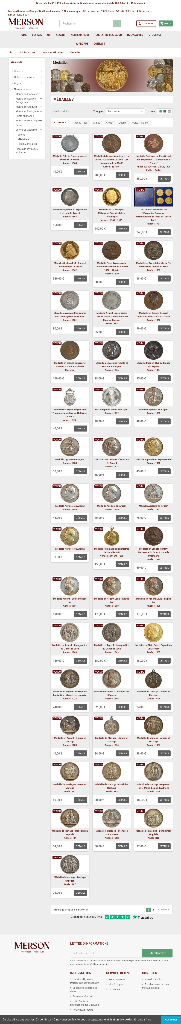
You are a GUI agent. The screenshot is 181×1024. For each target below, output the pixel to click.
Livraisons (114, 977)
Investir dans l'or (153, 967)
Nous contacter (117, 967)
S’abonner (157, 941)
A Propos (82, 43)
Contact (99, 43)
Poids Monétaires (27, 143)
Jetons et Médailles (26, 129)
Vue (153, 111)
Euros (19, 125)
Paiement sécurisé (82, 984)
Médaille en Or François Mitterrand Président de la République (111, 213)
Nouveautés (135, 35)
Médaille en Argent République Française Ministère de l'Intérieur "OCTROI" (69, 413)
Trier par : (98, 111)
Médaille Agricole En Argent (153, 409)
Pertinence (113, 111)
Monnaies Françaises (27, 94)
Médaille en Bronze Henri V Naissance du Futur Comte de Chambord (153, 552)
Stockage (154, 35)
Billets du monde (25, 116)
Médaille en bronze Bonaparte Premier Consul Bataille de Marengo (70, 366)
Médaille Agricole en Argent (69, 506)
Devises (18, 71)
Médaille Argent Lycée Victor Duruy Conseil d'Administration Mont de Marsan (112, 316)
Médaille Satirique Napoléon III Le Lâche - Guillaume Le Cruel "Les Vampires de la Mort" (111, 159)
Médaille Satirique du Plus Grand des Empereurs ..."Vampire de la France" (153, 159)
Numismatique (22, 89)
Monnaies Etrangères (27, 111)
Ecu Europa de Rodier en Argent (111, 409)
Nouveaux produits (82, 998)
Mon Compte (116, 972)
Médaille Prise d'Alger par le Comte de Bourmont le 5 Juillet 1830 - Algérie (112, 266)
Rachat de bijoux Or (108, 35)
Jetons (21, 134)
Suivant (163, 909)
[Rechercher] (89, 23)
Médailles (23, 139)
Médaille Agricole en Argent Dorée (154, 459)
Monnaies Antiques (26, 106)
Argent (18, 83)
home (23, 35)
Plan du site (15, 1011)
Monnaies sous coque (28, 120)
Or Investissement (24, 77)
